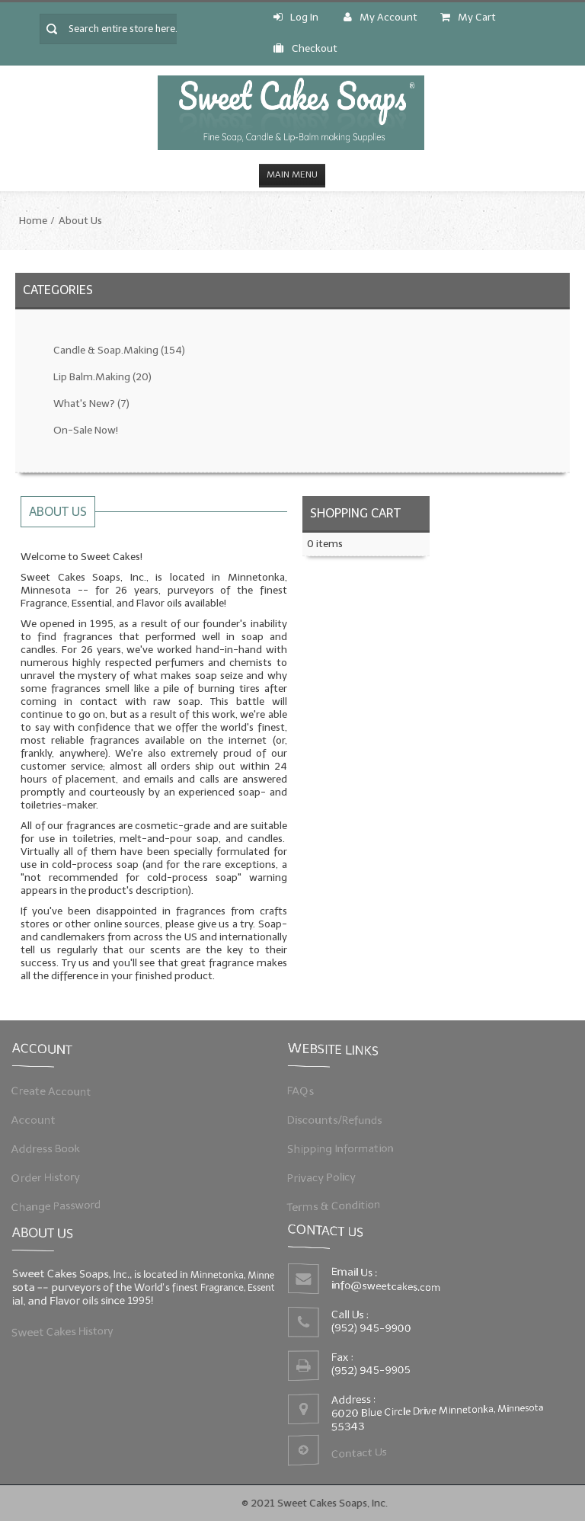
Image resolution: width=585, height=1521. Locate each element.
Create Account (56, 1093)
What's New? (91, 403)
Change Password (61, 1201)
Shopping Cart (355, 513)
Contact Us (361, 1448)
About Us (80, 220)
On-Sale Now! (85, 430)
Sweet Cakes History (67, 1329)
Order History (51, 1174)
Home (33, 220)
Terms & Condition (339, 1201)
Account (40, 1120)
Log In (295, 17)
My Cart (468, 17)
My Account (380, 17)
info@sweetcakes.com (387, 1288)
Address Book (51, 1147)
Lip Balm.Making (102, 376)
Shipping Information (345, 1147)
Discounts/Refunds (339, 1120)
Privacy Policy (327, 1174)
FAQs (308, 1093)
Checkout (305, 48)
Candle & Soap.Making (119, 350)
